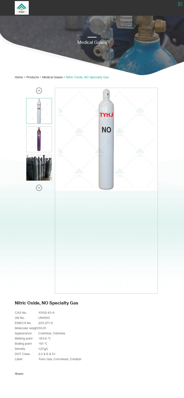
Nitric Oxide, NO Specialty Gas (87, 77)
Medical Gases (52, 77)
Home (19, 77)
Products (32, 77)
